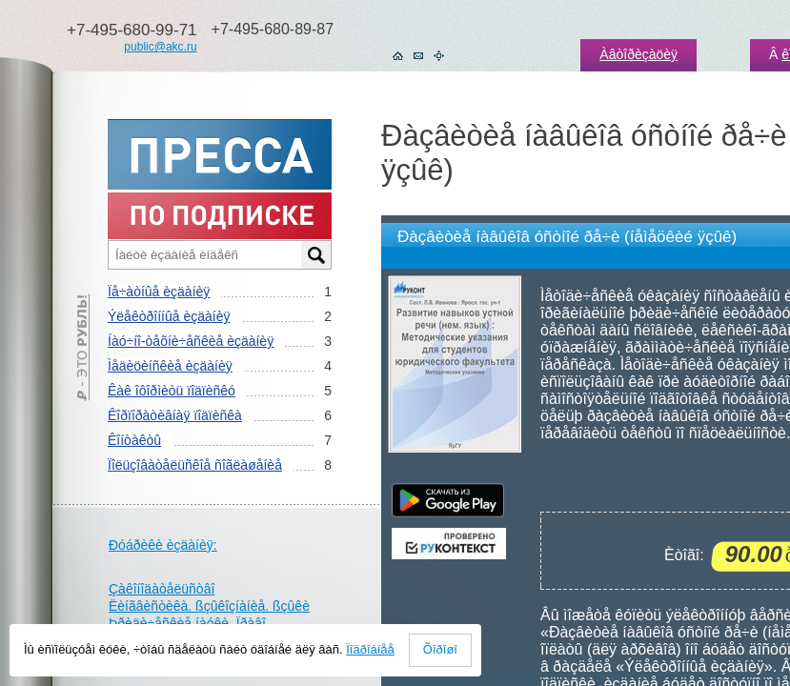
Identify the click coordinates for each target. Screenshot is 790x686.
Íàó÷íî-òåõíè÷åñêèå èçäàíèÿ (190, 341)
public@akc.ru (160, 46)
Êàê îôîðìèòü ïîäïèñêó (171, 390)
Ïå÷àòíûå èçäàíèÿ (159, 291)
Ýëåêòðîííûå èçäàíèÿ (169, 316)
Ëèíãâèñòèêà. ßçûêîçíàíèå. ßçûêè (209, 606)
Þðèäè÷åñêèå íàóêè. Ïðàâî (187, 623)
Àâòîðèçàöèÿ (638, 54)
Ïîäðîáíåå (370, 649)
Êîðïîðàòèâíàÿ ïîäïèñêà (175, 415)
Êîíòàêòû (134, 440)
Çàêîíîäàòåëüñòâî (161, 588)
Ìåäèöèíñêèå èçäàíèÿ (170, 365)
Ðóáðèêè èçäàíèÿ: (163, 545)
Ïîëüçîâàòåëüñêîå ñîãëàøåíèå (195, 465)
